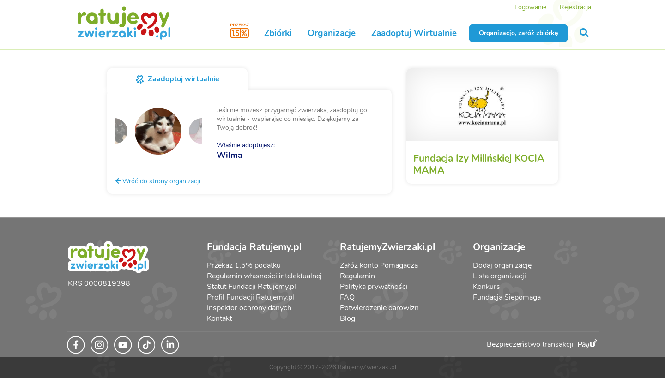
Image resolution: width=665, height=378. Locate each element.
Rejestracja (575, 7)
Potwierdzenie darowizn (379, 308)
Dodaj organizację (502, 265)
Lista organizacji (499, 276)
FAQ (347, 297)
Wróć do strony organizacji (157, 181)
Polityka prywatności (374, 287)
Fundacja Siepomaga (507, 297)
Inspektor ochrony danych (249, 308)
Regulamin (357, 276)
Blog (347, 318)
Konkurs (486, 287)
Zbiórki (278, 33)
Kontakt (219, 318)
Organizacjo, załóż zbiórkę (518, 33)
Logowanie (530, 7)
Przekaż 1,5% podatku (244, 265)
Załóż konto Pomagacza (379, 265)
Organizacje (332, 33)
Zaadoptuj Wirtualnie (414, 33)
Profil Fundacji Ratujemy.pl (250, 297)
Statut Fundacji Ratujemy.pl (251, 287)
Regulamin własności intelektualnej (264, 276)
